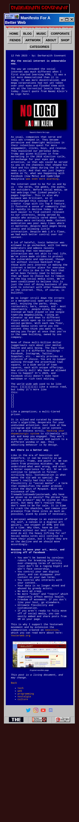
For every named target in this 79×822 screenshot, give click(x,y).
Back (14, 774)
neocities (51, 719)
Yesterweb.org (20, 726)
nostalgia (24, 790)
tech (20, 780)
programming (25, 787)
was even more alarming (42, 194)
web (19, 784)
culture (22, 793)
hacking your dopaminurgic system (37, 489)
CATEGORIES (39, 48)
